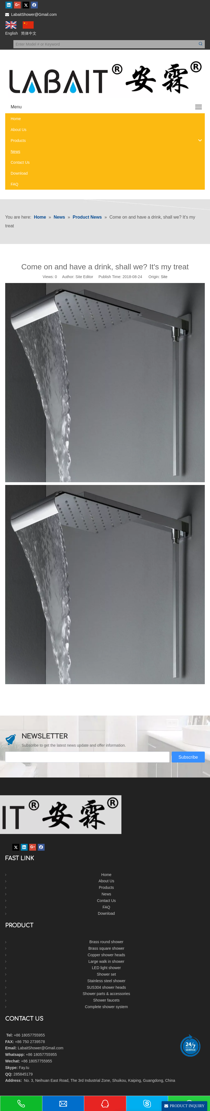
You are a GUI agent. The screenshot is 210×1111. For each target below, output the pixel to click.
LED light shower (106, 968)
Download (106, 913)
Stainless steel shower (106, 981)
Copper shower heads (106, 955)
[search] (87, 757)
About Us (106, 881)
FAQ (106, 907)
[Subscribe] (188, 757)
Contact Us (106, 900)
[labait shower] (105, 814)
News (106, 894)
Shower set (106, 974)
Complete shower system (106, 1007)
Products (106, 887)
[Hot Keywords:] (201, 44)
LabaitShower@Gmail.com (34, 14)
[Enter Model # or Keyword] (105, 44)
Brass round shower (106, 942)
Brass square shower (106, 948)
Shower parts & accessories (106, 993)
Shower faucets (106, 1000)
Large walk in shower (106, 961)
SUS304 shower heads (106, 987)
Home (106, 874)
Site (164, 277)
